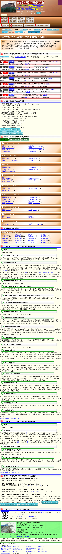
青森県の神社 (37, 29)
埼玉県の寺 (18, 238)
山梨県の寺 (18, 242)
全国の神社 (23, 29)
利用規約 (26, 536)
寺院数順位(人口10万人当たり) (9, 131)
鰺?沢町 (35, 146)
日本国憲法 (28, 549)
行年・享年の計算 (30, 551)
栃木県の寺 (44, 236)
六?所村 (35, 224)
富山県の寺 (31, 240)
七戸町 (7, 169)
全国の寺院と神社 (7, 29)
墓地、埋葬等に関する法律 (46, 272)
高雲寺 (5, 67)
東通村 (8, 199)
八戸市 (33, 197)
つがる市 (33, 178)
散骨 (26, 272)
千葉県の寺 (31, 238)
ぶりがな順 (4, 139)
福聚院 (5, 84)
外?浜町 (8, 171)
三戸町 (34, 167)
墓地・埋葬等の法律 (31, 548)
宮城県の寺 (31, 235)
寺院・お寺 (41, 548)
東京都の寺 (44, 238)
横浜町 (7, 217)
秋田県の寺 (44, 235)
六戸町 (7, 224)
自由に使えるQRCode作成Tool (26, 516)
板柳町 (8, 148)
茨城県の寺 (31, 236)
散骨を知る (16, 546)
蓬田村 (34, 217)
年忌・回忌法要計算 (6, 548)
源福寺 (5, 62)
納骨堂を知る (41, 546)
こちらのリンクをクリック (33, 485)
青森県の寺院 (19, 32)
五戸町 (33, 160)
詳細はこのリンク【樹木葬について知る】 (12, 418)
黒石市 (33, 158)
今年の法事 (28, 546)
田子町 (7, 178)
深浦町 (7, 203)
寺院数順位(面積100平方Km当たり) (10, 133)
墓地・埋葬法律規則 (6, 546)
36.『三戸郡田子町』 (29, 25)
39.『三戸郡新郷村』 (43, 25)
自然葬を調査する (5, 551)
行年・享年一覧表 (5, 553)
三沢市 (6, 210)
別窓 (19, 129)
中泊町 (8, 188)
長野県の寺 (31, 242)
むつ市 (32, 210)
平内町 (7, 201)
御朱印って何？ (5, 549)
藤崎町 (34, 203)
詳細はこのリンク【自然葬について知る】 (12, 472)
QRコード (43, 512)
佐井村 (6, 167)
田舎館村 (35, 148)
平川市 (33, 199)
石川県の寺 (44, 240)
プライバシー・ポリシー (8, 536)
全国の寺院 (5, 32)
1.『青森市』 (6, 25)
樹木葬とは (16, 551)
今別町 (7, 149)
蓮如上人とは (16, 548)
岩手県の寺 (18, 235)
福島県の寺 (18, 236)
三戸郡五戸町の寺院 (34, 32)
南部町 (34, 188)
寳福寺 (5, 89)
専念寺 (5, 78)
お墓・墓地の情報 (42, 551)
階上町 (8, 197)
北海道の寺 (5, 235)
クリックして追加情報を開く (9, 543)
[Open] (12, 61)
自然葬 (5, 270)
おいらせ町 (36, 149)
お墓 (26, 433)
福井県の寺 (5, 242)
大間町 (7, 151)
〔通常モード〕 (4, 57)
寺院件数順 (24, 139)
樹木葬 (29, 442)
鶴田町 (7, 180)
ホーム (38, 13)
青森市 (7, 146)
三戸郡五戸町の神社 (53, 29)
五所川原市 (9, 160)
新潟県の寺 (18, 240)
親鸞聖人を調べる (17, 549)
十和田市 (7, 181)
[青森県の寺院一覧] (20, 57)
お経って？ (41, 549)
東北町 (34, 180)
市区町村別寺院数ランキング (8, 129)
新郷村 (34, 169)
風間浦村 (8, 158)
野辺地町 (7, 190)
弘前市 (33, 201)
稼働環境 (19, 536)
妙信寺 (5, 95)
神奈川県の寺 (5, 240)
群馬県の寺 (5, 238)
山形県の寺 (5, 236)
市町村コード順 (14, 139)
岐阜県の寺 (44, 242)
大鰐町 (34, 151)
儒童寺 (5, 73)
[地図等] (55, 61)
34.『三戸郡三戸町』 (17, 25)
